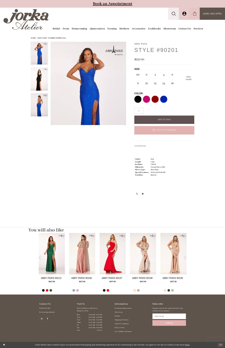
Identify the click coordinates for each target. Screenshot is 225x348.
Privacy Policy (120, 328)
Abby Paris (42, 38)
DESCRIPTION (140, 146)
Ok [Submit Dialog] (220, 345)
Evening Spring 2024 (57, 38)
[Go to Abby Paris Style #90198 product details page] (82, 253)
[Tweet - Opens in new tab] (136, 193)
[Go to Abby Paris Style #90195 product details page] (173, 253)
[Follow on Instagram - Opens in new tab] (41, 318)
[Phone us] (212, 14)
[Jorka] (26, 19)
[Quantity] (138, 110)
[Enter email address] (169, 316)
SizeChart (189, 78)
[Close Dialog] (4, 344)
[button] (173, 14)
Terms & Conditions (122, 324)
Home (33, 38)
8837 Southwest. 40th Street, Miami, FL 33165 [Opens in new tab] (87, 309)
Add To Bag (164, 119)
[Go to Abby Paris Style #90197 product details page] (113, 253)
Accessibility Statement (123, 332)
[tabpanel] (52, 264)
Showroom (119, 312)
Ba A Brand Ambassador (123, 308)
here (187, 345)
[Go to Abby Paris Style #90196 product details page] (143, 253)
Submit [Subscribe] (169, 323)
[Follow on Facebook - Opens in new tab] (47, 318)
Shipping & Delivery (122, 320)
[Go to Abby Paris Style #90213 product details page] (52, 253)
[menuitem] (173, 14)
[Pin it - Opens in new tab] (142, 193)
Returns (117, 316)
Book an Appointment (112, 3)
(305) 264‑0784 (45, 308)
